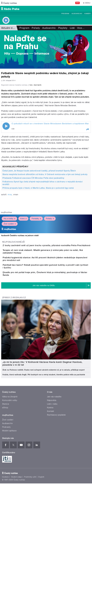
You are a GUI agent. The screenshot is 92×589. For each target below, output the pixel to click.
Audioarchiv (77, 13)
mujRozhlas (6, 264)
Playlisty (62, 27)
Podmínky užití (30, 553)
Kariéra (50, 483)
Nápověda (51, 476)
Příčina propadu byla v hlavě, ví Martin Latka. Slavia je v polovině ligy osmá (38, 240)
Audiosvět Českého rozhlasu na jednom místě (20, 287)
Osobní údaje (16, 553)
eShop (5, 483)
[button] (87, 181)
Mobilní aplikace (9, 506)
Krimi (23, 270)
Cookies (5, 553)
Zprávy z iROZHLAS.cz (14, 373)
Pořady (36, 27)
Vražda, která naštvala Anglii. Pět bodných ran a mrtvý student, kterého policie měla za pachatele (43, 450)
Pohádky (36, 270)
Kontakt (50, 487)
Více (80, 27)
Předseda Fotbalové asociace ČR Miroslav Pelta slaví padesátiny (33, 230)
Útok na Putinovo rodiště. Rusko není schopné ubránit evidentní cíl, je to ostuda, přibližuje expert (43, 446)
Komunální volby (9, 476)
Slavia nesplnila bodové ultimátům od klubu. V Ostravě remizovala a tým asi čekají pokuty (44, 226)
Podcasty (6, 503)
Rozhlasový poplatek (56, 490)
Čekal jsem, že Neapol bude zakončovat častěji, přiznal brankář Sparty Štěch (39, 222)
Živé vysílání (10, 275)
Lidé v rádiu (52, 479)
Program (65, 13)
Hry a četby (9, 270)
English (41, 553)
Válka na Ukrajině (9, 472)
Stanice (5, 479)
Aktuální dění (8, 27)
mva (10, 246)
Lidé (72, 27)
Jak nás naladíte (54, 472)
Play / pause (6, 177)
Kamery (87, 13)
